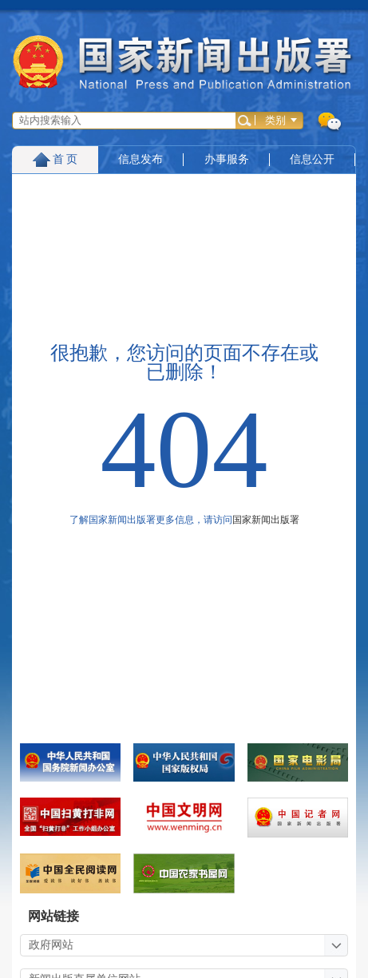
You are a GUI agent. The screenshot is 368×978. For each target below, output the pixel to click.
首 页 (55, 159)
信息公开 (312, 159)
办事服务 (226, 159)
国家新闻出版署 (265, 519)
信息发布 (140, 159)
